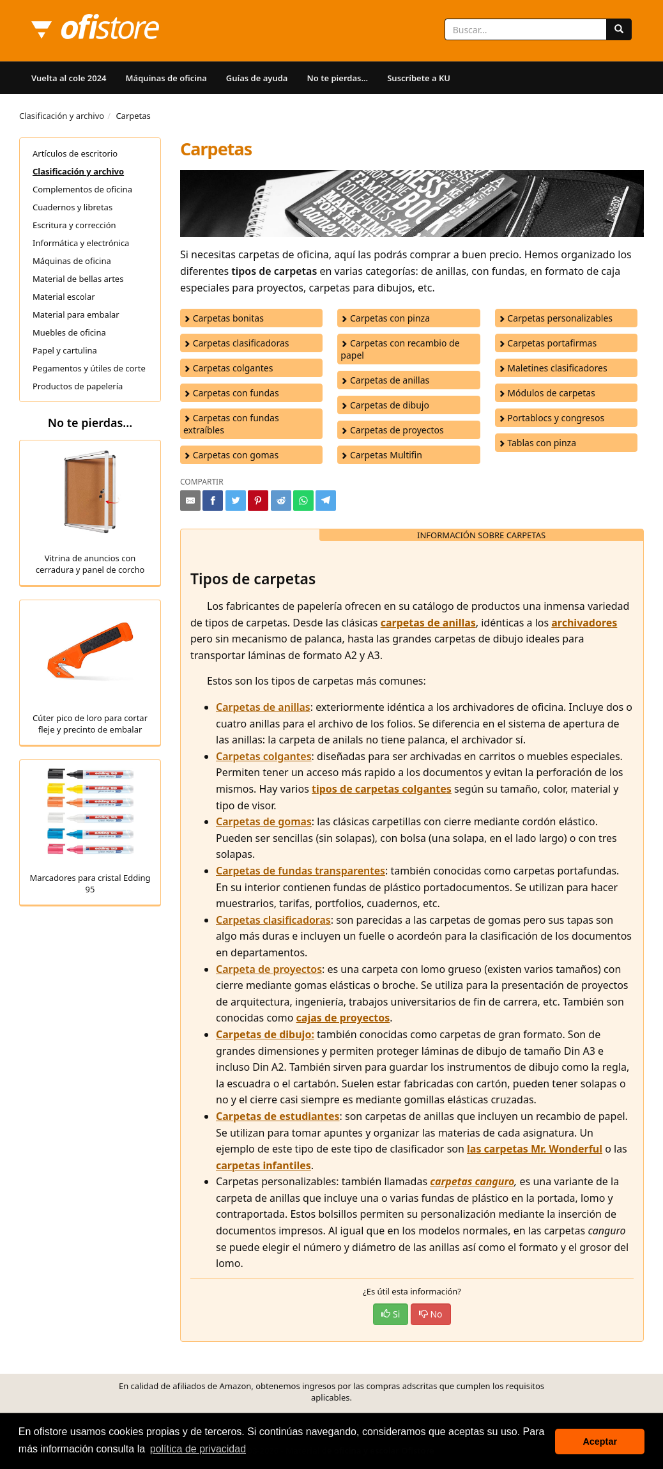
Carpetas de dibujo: (265, 1034)
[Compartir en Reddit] (281, 500)
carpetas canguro (472, 1181)
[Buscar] (619, 29)
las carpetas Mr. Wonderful (534, 1149)
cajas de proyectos (343, 1018)
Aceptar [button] (600, 1441)
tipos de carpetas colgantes (382, 789)
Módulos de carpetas (546, 393)
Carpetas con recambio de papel (399, 349)
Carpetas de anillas (384, 380)
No (431, 1314)
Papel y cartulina (65, 350)
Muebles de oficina (69, 332)
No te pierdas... (337, 78)
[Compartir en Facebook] (212, 500)
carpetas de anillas (428, 623)
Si (390, 1314)
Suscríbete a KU (418, 78)
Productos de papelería (78, 386)
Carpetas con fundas (231, 393)
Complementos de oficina (82, 189)
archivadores (584, 623)
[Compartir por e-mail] (190, 500)
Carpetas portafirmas (547, 343)
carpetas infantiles (263, 1165)
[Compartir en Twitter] (235, 500)
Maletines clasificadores (552, 368)
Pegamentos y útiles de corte (89, 368)
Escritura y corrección (74, 225)
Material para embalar (76, 314)
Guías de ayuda (257, 78)
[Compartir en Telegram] (326, 500)
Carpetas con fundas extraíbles (231, 424)
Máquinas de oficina (166, 78)
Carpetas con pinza (385, 318)
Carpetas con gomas (230, 455)
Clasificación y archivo (61, 115)
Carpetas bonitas (223, 318)
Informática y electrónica (81, 243)
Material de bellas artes (78, 278)
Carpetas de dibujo (384, 405)
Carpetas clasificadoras (236, 343)
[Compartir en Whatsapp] (303, 500)
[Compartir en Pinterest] (258, 500)
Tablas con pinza (537, 443)
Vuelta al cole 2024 (69, 78)
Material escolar (64, 296)
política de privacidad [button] (198, 1448)
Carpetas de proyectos (391, 430)
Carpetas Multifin (381, 455)
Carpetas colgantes (228, 368)
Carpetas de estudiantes (278, 1116)
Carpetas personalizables (555, 318)
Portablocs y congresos (551, 418)
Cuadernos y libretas (72, 207)
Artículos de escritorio (75, 153)
